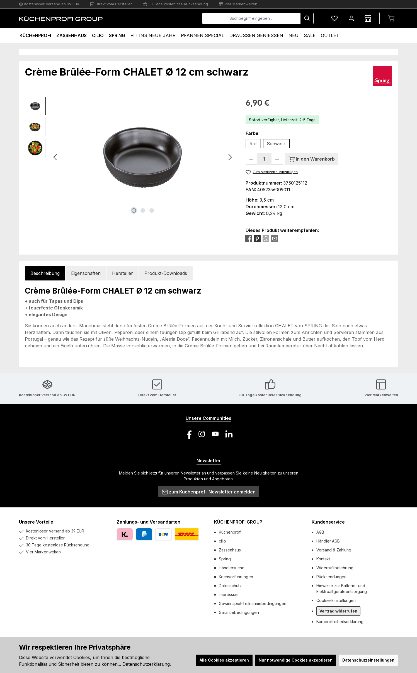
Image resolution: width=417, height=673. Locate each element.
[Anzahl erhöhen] (277, 159)
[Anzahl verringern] (251, 159)
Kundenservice (328, 522)
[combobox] (251, 18)
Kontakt (323, 558)
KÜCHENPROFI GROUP (238, 522)
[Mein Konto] (351, 18)
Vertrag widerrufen (338, 611)
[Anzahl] (264, 159)
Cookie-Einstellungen (336, 600)
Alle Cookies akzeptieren (224, 660)
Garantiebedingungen (239, 612)
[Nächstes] (230, 157)
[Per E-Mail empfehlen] (274, 238)
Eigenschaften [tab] (86, 273)
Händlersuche (231, 567)
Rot (253, 143)
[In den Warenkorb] (311, 159)
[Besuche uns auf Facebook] (188, 434)
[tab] (45, 273)
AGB (320, 532)
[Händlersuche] (368, 18)
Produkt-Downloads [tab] (165, 273)
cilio (222, 541)
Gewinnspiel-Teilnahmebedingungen (252, 603)
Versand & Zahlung (333, 550)
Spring (225, 558)
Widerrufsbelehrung (334, 567)
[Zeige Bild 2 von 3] (142, 210)
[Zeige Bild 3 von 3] (151, 210)
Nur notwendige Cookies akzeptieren (296, 660)
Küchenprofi (230, 532)
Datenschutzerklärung (146, 664)
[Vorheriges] (55, 157)
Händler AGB (328, 541)
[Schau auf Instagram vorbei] (201, 434)
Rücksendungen (331, 576)
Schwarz (276, 143)
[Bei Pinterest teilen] (257, 238)
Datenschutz (230, 585)
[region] (129, 157)
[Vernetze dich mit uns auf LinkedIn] (229, 434)
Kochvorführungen (236, 576)
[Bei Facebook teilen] (248, 238)
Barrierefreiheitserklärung (339, 621)
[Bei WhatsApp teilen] (266, 238)
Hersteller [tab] (122, 273)
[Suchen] (307, 18)
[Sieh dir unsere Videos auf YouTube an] (215, 434)
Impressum (228, 594)
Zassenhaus (230, 550)
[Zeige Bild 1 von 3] (134, 210)
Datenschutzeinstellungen (368, 660)
